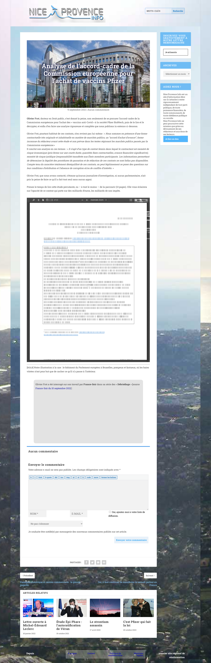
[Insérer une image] (68, 477)
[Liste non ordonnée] (74, 477)
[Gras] (31, 477)
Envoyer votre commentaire (131, 540)
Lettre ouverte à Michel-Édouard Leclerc (35, 625)
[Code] (89, 477)
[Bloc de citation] (48, 477)
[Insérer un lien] (40, 477)
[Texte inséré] (61, 477)
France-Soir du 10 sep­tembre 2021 (53, 388)
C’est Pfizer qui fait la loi (137, 623)
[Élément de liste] (83, 477)
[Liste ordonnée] (78, 477)
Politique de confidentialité (115, 654)
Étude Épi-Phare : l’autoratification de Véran (69, 625)
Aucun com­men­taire (98, 109)
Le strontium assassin (99, 623)
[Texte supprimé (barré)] (56, 477)
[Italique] (35, 477)
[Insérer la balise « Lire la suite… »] (96, 477)
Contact (91, 653)
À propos (72, 653)
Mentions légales (138, 654)
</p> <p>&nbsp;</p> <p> (88, 280)
